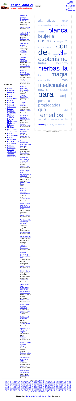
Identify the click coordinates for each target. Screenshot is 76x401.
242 (8, 387)
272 (8, 386)
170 (35, 390)
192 (52, 389)
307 (63, 384)
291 (33, 385)
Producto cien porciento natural (25, 131)
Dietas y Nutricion (10, 110)
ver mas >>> (44, 391)
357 (19, 382)
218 (61, 387)
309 (59, 384)
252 (52, 386)
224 (48, 387)
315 (46, 384)
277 (63, 385)
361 (11, 382)
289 (37, 385)
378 (39, 381)
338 (61, 382)
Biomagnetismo (24, 97)
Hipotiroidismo (25, 271)
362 (8, 382)
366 (65, 381)
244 (70, 386)
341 (54, 382)
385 (24, 381)
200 (35, 389)
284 (48, 385)
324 (26, 384)
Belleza (10, 100)
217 (63, 387)
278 (61, 385)
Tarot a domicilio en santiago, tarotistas (25, 221)
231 (33, 387)
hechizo (62, 63)
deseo (55, 54)
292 (30, 385)
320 (35, 384)
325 (24, 384)
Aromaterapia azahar (24, 44)
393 (6, 381)
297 (19, 385)
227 (41, 387)
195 (46, 389)
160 (57, 390)
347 (41, 382)
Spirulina (26, 279)
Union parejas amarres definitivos (25, 306)
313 (50, 384)
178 (17, 390)
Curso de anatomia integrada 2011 (25, 72)
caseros (46, 40)
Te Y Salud (11, 152)
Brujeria (29, 353)
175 (24, 390)
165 (46, 390)
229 (37, 387)
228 (39, 387)
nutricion (63, 89)
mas (64, 80)
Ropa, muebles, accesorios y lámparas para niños (25, 205)
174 (26, 390)
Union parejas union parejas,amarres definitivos (25, 173)
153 (29, 391)
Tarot (28, 39)
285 (46, 385)
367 (63, 381)
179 (15, 390)
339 (59, 382)
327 (19, 384)
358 (17, 382)
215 (68, 387)
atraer (56, 26)
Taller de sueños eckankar (23, 103)
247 (63, 386)
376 (44, 381)
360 (13, 382)
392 (8, 381)
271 (11, 386)
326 (22, 384)
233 (28, 387)
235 (24, 387)
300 (13, 385)
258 (39, 386)
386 (22, 381)
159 (59, 390)
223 (50, 387)
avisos (64, 25)
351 (33, 382)
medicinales (52, 85)
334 (70, 382)
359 (15, 382)
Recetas (10, 146)
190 (57, 389)
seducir (54, 120)
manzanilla (44, 80)
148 (40, 391)
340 (57, 382)
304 (70, 384)
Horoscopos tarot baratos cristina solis (24, 159)
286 (44, 385)
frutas (42, 63)
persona (44, 101)
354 (26, 382)
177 (19, 390)
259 (37, 386)
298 (17, 385)
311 (54, 384)
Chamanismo (23, 338)
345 (46, 382)
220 (57, 387)
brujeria (46, 36)
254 (48, 386)
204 (26, 389)
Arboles (10, 94)
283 (50, 385)
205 (24, 389)
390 (13, 381)
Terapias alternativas (12, 155)
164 (48, 390)
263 (28, 386)
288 (39, 385)
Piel (26, 366)
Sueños (29, 110)
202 (30, 389)
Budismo (10, 103)
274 (70, 385)
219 (59, 387)
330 (13, 384)
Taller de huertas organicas (23, 59)
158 (61, 390)
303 (6, 385)
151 (34, 391)
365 (68, 381)
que (42, 109)
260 (35, 386)
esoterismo (53, 58)
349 (37, 382)
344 (48, 382)
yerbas (49, 124)
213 (6, 389)
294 (26, 385)
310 (57, 384)
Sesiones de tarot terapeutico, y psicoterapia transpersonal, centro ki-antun (25, 288)
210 (13, 389)
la (65, 68)
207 (19, 389)
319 (37, 384)
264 (26, 386)
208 (17, 389)
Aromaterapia (23, 52)
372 (52, 381)
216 (65, 387)
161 (54, 390)
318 (39, 384)
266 (22, 386)
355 (24, 382)
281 (54, 385)
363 (6, 382)
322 (30, 384)
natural (43, 89)
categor (60, 42)
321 (33, 384)
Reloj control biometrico (24, 317)
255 (46, 386)
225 (46, 387)
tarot (60, 119)
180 (13, 390)
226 (44, 387)
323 (28, 384)
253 (50, 386)
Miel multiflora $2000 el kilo (25, 371)
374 (48, 381)
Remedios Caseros (11, 149)
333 (6, 384)
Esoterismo (11, 113)
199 (37, 389)
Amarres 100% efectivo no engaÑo (25, 330)
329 (15, 384)
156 (65, 390)
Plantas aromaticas (11, 138)
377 (41, 381)
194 (48, 389)
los (39, 75)
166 (43, 390)
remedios (50, 114)
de (42, 52)
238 (17, 387)
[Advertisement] (11, 48)
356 (22, 382)
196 (44, 389)
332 (8, 384)
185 (68, 389)
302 (8, 385)
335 (68, 382)
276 (65, 385)
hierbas (49, 68)
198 (39, 389)
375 (46, 381)
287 (41, 385)
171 (32, 390)
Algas (9, 88)
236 (22, 387)
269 (15, 386)
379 (37, 381)
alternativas (46, 20)
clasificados (44, 47)
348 (39, 382)
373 (50, 381)
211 (11, 389)
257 (41, 386)
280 (57, 385)
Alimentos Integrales (11, 91)
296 (22, 385)
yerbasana (59, 124)
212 (8, 389)
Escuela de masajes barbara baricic (25, 117)
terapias (41, 124)
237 (19, 387)
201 (33, 389)
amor (65, 20)
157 (63, 390)
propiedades (49, 105)
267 (19, 386)
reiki (65, 110)
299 (15, 385)
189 (59, 389)
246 (65, 386)
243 (6, 387)
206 (22, 389)
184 (70, 389)
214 (70, 387)
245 (68, 386)
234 (26, 387)
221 (54, 387)
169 (37, 390)
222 (52, 387)
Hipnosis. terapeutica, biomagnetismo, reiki (25, 255)
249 (59, 386)
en (66, 54)
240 (13, 387)
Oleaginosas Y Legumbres (12, 130)
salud (42, 119)
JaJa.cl (35, 396)
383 (28, 381)
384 (26, 381)
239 (15, 387)
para (45, 94)
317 (41, 384)
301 (11, 385)
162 (52, 390)
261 (33, 386)
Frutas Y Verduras (10, 116)
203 (28, 389)
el (60, 52)
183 (6, 390)
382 (30, 381)
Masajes (29, 125)
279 (59, 385)
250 (57, 386)
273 (6, 386)
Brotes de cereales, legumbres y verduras (24, 18)
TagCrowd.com (56, 131)
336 (65, 382)
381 (33, 381)
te (66, 119)
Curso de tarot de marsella (25, 33)
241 (11, 387)
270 (13, 386)
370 (57, 381)
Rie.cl (49, 396)
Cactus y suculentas (11, 106)
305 (68, 384)
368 (61, 381)
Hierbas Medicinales (12, 120)
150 (36, 391)
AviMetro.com (42, 396)
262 (30, 386)
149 (38, 391)
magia (59, 74)
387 (19, 381)
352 (30, 382)
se (48, 120)
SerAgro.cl (29, 396)
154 (70, 390)
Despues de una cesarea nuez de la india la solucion (25, 143)
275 (68, 385)
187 (63, 389)
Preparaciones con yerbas (13, 143)
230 (35, 387)
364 (70, 381)
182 (8, 390)
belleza (41, 32)
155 (67, 390)
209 (15, 389)
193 (50, 389)
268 (17, 386)
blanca (58, 30)
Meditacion (11, 127)
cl (66, 41)
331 (11, 384)
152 (31, 391)
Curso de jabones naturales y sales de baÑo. (25, 191)
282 (52, 385)
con (62, 46)
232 (30, 387)
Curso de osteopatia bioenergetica (24, 88)
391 (11, 381)
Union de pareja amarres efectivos (25, 344)
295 (24, 385)
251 (54, 386)
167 (41, 390)
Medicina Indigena (10, 124)
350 (35, 382)
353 (28, 382)
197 (41, 389)
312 (52, 384)
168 (39, 390)
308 (61, 384)
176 (22, 390)
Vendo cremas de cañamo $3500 (25, 359)
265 (24, 386)
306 (65, 384)
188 (61, 389)
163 (50, 390)
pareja (63, 96)
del (50, 54)
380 (35, 381)
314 (48, 384)
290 (35, 385)
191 (54, 389)
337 (63, 382)
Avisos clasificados (12, 97)
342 (52, 382)
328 (17, 384)
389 (15, 381)
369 (59, 381)
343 (50, 382)
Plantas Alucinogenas (12, 134)
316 (44, 384)
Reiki (28, 82)
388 (17, 381)
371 (54, 381)
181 (11, 390)
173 (28, 390)
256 (44, 386)
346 (44, 382)
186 (65, 389)
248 (61, 386)
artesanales (44, 25)
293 (28, 385)
